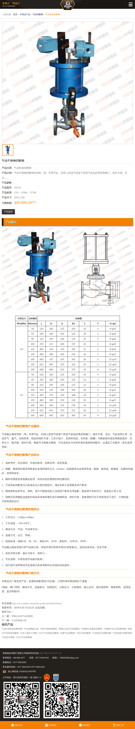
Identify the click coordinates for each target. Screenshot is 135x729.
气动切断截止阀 (19, 620)
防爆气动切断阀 (67, 633)
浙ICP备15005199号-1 (50, 653)
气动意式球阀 (8, 637)
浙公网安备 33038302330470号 (22, 671)
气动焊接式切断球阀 (122, 633)
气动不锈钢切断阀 (48, 629)
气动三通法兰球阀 (28, 633)
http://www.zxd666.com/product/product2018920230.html (37, 603)
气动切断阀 (38, 14)
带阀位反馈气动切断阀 (22, 616)
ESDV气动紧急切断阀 (48, 633)
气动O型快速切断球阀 (12, 629)
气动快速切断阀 (52, 14)
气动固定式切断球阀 (101, 633)
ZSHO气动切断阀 (24, 637)
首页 (15, 14)
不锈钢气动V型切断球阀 (115, 629)
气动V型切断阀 (83, 633)
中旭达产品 (25, 14)
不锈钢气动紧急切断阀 (91, 629)
